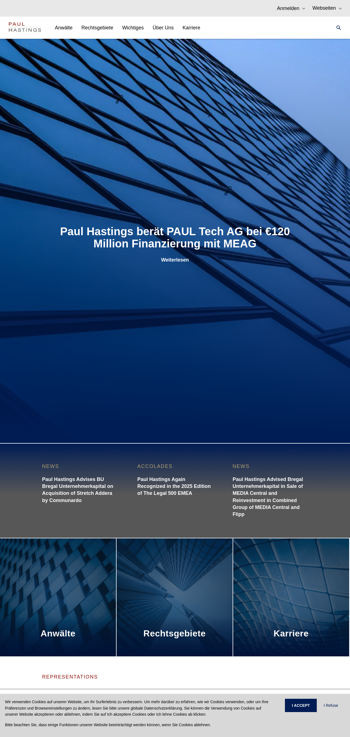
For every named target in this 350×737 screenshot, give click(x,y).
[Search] (337, 27)
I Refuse (331, 705)
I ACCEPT (301, 705)
